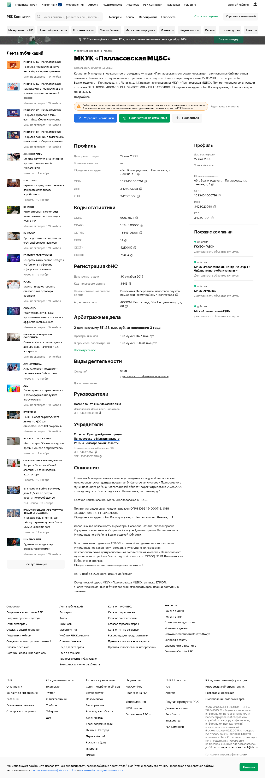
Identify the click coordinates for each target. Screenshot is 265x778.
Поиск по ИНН (174, 616)
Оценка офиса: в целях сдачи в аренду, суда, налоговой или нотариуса (42, 346)
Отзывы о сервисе (17, 647)
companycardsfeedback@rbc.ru (238, 747)
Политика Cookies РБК (179, 651)
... (202, 4)
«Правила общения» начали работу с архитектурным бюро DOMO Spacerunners (42, 521)
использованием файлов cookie (54, 770)
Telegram (52, 711)
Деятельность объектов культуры (93, 67)
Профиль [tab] (80, 133)
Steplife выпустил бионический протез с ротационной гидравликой (43, 163)
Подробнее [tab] (82, 97)
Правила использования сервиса (128, 641)
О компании (14, 686)
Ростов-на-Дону (96, 742)
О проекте (168, 17)
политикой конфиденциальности (101, 770)
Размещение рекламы (20, 705)
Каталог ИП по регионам (123, 629)
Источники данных (177, 628)
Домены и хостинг (177, 708)
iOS (167, 686)
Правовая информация (219, 692)
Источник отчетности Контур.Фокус (187, 633)
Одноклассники (56, 698)
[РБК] (9, 4)
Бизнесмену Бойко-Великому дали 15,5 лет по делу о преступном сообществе (41, 492)
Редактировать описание (225, 106)
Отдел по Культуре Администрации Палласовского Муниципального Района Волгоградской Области (98, 439)
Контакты (171, 605)
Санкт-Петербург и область (103, 686)
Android (170, 692)
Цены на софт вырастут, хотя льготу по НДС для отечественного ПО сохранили (43, 421)
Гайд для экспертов (71, 647)
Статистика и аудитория (180, 622)
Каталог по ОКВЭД (119, 606)
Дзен (49, 717)
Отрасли (93, 4)
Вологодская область (99, 711)
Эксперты (114, 17)
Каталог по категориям (122, 618)
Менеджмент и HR (20, 30)
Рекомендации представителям (128, 635)
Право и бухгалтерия (53, 30)
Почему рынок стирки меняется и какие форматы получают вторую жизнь (43, 394)
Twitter (50, 692)
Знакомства (172, 720)
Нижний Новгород (97, 729)
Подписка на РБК (26, 4)
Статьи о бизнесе (70, 641)
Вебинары (65, 623)
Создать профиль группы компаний (28, 641)
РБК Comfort (134, 686)
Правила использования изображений (132, 647)
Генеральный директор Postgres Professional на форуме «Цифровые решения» (43, 264)
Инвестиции (51, 4)
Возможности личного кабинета (79, 664)
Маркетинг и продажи (140, 30)
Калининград (94, 717)
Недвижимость (112, 4)
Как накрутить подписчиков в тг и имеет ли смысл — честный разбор (43, 92)
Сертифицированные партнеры (26, 652)
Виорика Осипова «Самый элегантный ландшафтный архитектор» (40, 469)
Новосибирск (94, 698)
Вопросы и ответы (176, 639)
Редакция (12, 698)
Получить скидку (228, 39)
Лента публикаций (25, 53)
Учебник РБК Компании (74, 635)
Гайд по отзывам (69, 652)
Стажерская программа (21, 711)
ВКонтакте (52, 686)
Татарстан (92, 748)
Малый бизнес (110, 30)
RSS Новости (134, 708)
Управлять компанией (241, 16)
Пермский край (95, 736)
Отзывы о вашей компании (23, 629)
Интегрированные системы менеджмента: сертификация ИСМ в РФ (41, 215)
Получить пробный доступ (23, 618)
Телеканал (173, 4)
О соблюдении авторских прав (225, 698)
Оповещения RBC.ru (139, 714)
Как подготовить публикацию (78, 658)
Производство (230, 30)
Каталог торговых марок (123, 623)
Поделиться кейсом (18, 635)
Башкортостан (95, 705)
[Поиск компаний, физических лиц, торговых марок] (69, 16)
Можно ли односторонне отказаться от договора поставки (39, 290)
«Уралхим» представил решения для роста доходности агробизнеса (43, 189)
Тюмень (90, 754)
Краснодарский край (99, 723)
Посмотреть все (85, 349)
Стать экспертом (206, 16)
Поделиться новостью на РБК (24, 612)
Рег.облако (172, 714)
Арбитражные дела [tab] (104, 133)
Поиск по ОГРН (174, 610)
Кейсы (130, 17)
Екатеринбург (95, 692)
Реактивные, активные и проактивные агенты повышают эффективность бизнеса (43, 316)
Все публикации (36, 564)
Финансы (167, 30)
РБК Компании (152, 4)
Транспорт (253, 30)
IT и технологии (83, 30)
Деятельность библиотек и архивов (144, 376)
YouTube (51, 705)
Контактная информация (22, 692)
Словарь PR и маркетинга (180, 645)
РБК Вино (190, 4)
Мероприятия (75, 4)
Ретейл (210, 30)
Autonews (132, 4)
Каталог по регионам (121, 612)
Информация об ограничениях (225, 686)
